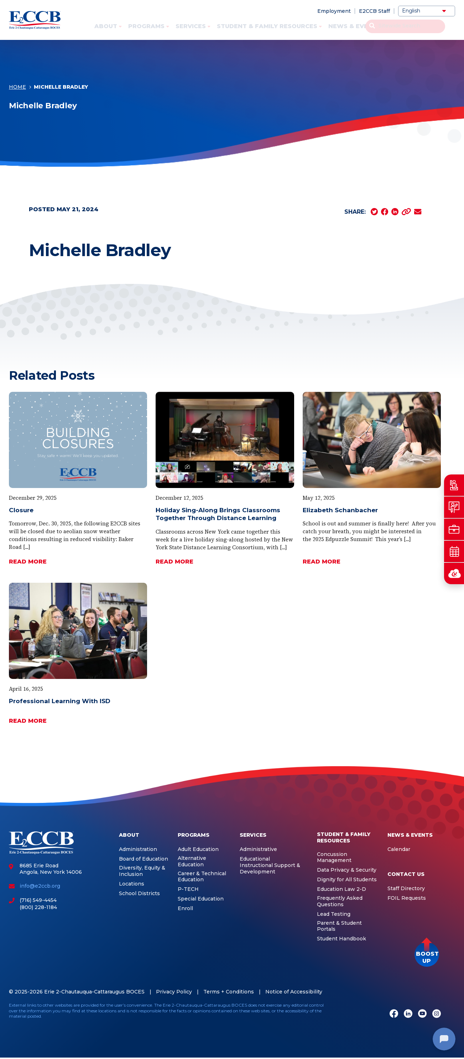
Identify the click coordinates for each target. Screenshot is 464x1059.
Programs (146, 26)
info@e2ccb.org (40, 886)
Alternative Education (192, 861)
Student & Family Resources (267, 26)
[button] (427, 954)
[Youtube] (422, 1014)
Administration (138, 849)
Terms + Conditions (228, 991)
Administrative (258, 849)
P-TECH (188, 889)
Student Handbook (341, 939)
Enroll (185, 908)
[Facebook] (394, 1014)
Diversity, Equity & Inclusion (142, 871)
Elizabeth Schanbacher (340, 510)
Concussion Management (334, 857)
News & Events (354, 26)
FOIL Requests (406, 898)
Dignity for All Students (347, 880)
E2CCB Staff (374, 11)
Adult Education (198, 849)
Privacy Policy (174, 991)
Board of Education (143, 859)
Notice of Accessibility (293, 991)
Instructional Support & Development (270, 868)
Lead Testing (333, 914)
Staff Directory (406, 889)
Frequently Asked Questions (340, 901)
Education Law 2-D (341, 889)
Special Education (201, 899)
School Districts (139, 894)
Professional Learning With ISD (59, 701)
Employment (334, 11)
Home (17, 89)
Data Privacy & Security (346, 870)
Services (191, 26)
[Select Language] (426, 11)
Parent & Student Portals (339, 926)
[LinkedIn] (408, 1014)
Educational (255, 859)
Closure (21, 510)
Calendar (398, 849)
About (105, 26)
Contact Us (412, 26)
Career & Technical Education (202, 877)
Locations (131, 884)
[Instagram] (436, 1014)
